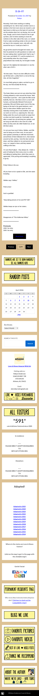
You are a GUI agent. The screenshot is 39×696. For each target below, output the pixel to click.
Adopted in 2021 (19, 517)
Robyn (19, 18)
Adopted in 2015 (19, 532)
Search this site (11, 338)
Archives (8, 324)
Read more (19, 236)
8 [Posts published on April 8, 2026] (19, 300)
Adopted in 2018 (19, 524)
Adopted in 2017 (19, 527)
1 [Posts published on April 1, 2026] (19, 296)
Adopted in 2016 (19, 529)
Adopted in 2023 (19, 511)
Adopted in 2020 (19, 519)
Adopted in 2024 (19, 509)
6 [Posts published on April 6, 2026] (10, 300)
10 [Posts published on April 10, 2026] (28, 300)
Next (29, 247)
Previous (11, 247)
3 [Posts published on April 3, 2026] (28, 296)
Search (30, 343)
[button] (2, 693)
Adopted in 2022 (19, 514)
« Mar (19, 314)
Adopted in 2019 (19, 522)
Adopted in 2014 (19, 534)
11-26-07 (19, 11)
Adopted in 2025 (19, 506)
